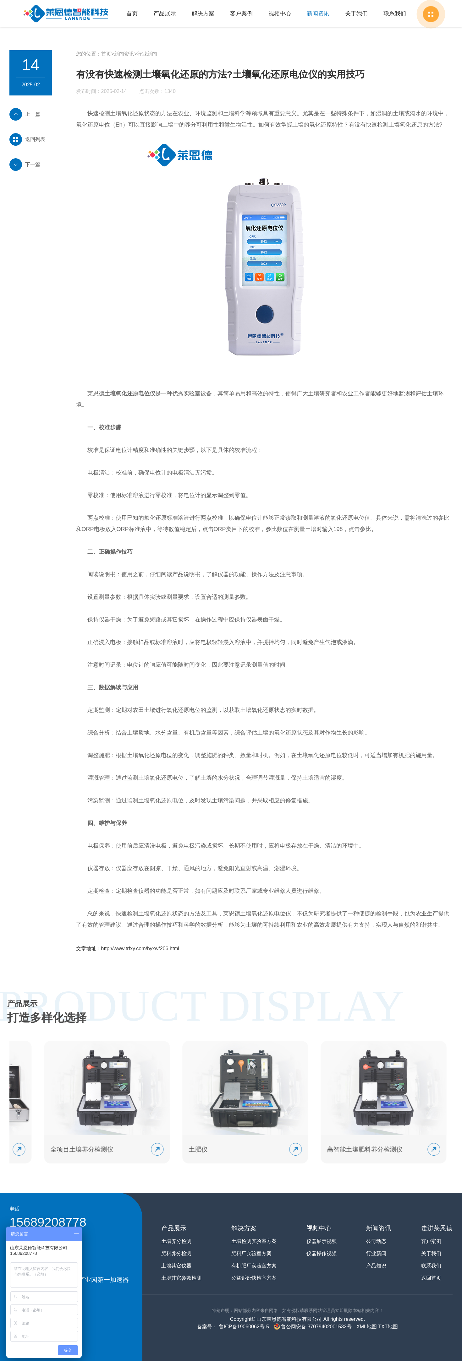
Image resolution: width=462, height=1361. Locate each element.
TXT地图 (388, 1326)
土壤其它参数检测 (181, 1278)
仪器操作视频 (321, 1253)
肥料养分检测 (176, 1253)
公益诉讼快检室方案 (254, 1278)
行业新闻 (147, 54)
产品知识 (376, 1265)
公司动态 (376, 1241)
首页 (132, 13)
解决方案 (203, 13)
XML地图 (366, 1326)
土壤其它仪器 (176, 1265)
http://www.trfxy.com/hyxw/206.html (140, 948)
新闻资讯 (318, 13)
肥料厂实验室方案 (251, 1253)
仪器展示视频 (321, 1241)
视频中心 (279, 13)
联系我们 (394, 13)
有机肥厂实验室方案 (254, 1265)
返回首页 (431, 1278)
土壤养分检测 (176, 1241)
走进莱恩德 (437, 1228)
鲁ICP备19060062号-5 (243, 1326)
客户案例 (241, 13)
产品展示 (164, 13)
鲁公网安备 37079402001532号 (313, 1326)
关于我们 (356, 13)
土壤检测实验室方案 (254, 1241)
